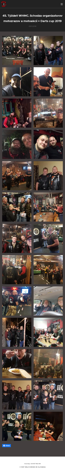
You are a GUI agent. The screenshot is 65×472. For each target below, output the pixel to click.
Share (6, 445)
